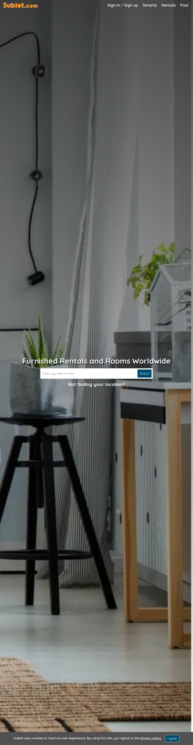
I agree (172, 738)
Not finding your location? (96, 384)
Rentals (168, 5)
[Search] (88, 373)
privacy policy (150, 738)
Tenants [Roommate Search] (149, 5)
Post (184, 5)
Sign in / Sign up (123, 5)
